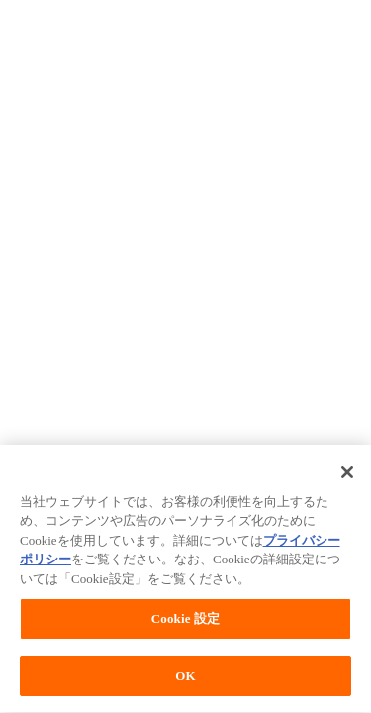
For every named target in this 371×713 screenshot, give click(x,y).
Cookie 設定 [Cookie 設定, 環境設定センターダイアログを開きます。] (185, 620)
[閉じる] (347, 473)
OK (185, 677)
